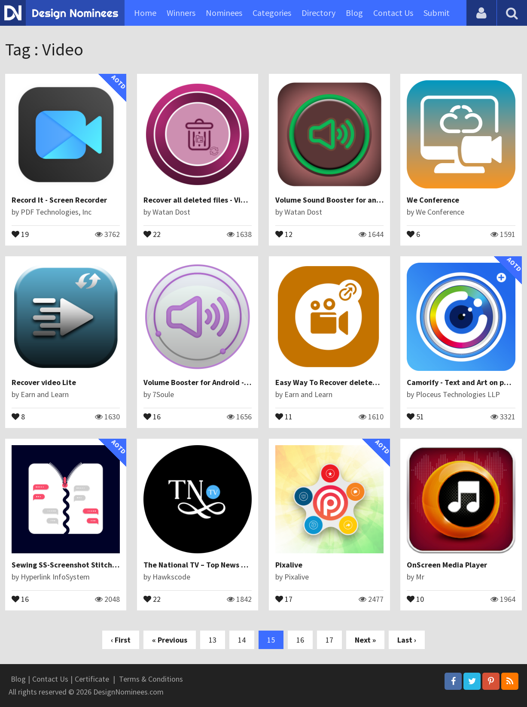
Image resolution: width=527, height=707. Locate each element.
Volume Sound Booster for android (335, 200)
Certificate (92, 679)
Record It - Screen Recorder (59, 200)
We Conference (433, 200)
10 (415, 598)
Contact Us (393, 12)
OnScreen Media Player (447, 565)
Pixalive (288, 565)
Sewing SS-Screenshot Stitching (67, 565)
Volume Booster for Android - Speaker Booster (223, 382)
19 (20, 233)
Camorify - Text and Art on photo (463, 382)
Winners (181, 12)
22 (152, 233)
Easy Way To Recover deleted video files (345, 382)
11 (283, 416)
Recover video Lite (44, 382)
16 (152, 416)
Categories (272, 12)
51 (415, 416)
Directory (318, 12)
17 (283, 598)
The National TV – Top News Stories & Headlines (226, 565)
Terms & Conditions (151, 679)
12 (283, 233)
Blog (354, 12)
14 (242, 640)
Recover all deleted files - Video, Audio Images (224, 200)
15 (271, 640)
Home (145, 12)
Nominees (224, 12)
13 (212, 640)
